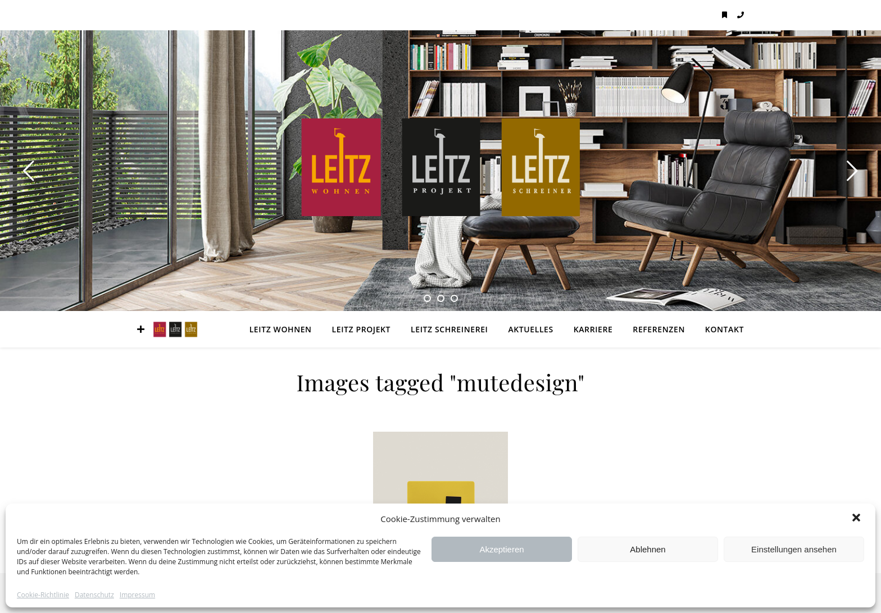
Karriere (593, 329)
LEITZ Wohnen (280, 329)
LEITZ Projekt (361, 329)
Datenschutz (94, 595)
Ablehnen (647, 549)
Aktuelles (530, 329)
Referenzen (659, 329)
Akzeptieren (501, 549)
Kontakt (724, 329)
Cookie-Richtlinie (43, 595)
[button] (857, 518)
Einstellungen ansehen (794, 549)
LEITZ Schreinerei (449, 329)
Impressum (137, 595)
